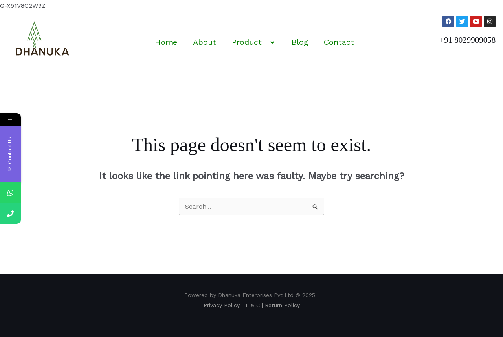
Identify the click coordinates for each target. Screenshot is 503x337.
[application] (265, 43)
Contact (339, 42)
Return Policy (282, 305)
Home (166, 42)
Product (254, 42)
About (204, 42)
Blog (300, 42)
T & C (252, 305)
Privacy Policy (222, 305)
